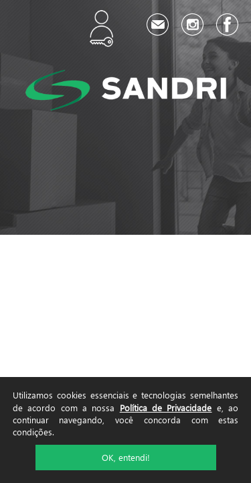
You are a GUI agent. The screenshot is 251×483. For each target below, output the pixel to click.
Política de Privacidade (166, 407)
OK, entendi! (126, 457)
